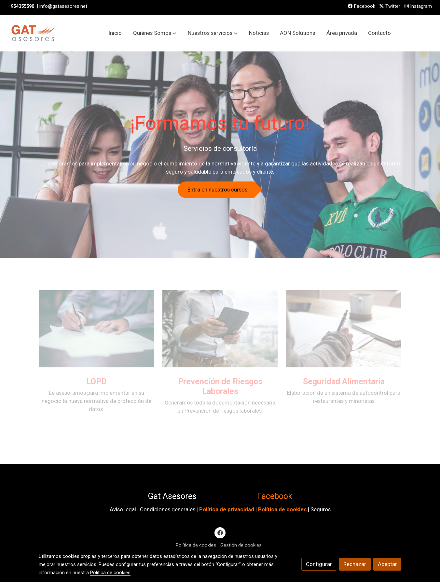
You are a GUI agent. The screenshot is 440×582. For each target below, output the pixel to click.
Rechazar (354, 564)
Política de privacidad (226, 509)
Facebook (361, 6)
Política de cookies (282, 509)
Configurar (319, 564)
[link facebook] (220, 532)
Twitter (389, 6)
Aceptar (387, 564)
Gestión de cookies (241, 545)
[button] (155, 33)
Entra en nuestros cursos (217, 189)
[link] (34, 33)
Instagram (418, 6)
